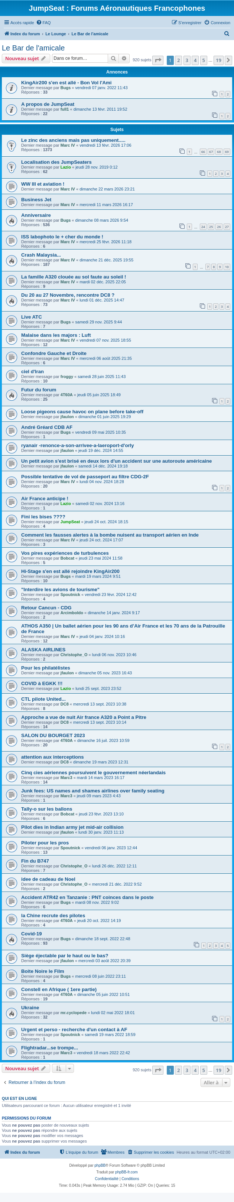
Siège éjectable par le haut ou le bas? (64, 955)
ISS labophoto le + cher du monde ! (62, 237)
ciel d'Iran (32, 371)
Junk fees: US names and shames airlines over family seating (93, 791)
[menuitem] (43, 22)
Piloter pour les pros (45, 843)
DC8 (65, 704)
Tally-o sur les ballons (46, 809)
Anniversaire (36, 215)
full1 (65, 109)
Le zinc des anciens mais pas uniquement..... (73, 140)
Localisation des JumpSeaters (56, 162)
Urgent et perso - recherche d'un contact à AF (74, 1029)
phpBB (99, 1165)
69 (227, 151)
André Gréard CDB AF (46, 427)
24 (203, 226)
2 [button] (178, 60)
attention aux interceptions (52, 757)
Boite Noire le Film (42, 971)
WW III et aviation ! (43, 184)
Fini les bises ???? (43, 516)
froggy (67, 376)
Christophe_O (74, 654)
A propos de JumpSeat (47, 104)
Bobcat (67, 558)
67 (211, 151)
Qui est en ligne (19, 1098)
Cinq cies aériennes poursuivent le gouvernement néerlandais (93, 772)
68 (219, 151)
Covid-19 (31, 933)
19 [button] (218, 60)
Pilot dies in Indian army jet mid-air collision (72, 827)
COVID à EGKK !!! (41, 683)
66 (203, 151)
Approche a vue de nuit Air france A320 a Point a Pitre (83, 717)
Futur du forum (38, 389)
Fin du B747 (35, 861)
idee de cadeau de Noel (48, 879)
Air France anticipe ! (44, 498)
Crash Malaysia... (41, 255)
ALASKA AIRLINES (43, 649)
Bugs (66, 87)
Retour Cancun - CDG (46, 607)
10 (227, 266)
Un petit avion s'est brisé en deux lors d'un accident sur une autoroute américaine (116, 461)
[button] (157, 60)
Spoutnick (70, 594)
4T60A (67, 394)
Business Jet (36, 199)
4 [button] (195, 60)
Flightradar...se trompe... (49, 1047)
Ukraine (30, 1007)
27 (227, 226)
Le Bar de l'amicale (33, 48)
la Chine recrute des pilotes (53, 915)
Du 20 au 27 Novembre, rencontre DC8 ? (67, 295)
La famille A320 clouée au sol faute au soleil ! (73, 277)
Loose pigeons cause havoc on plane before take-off (82, 411)
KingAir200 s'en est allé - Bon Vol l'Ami (66, 82)
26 (219, 226)
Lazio (66, 167)
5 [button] (203, 60)
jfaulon (67, 416)
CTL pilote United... (43, 699)
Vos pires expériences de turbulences (65, 553)
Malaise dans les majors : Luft (56, 335)
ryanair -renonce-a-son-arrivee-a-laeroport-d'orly (77, 445)
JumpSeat (70, 521)
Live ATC (31, 317)
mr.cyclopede (74, 1012)
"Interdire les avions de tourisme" (60, 589)
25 (211, 226)
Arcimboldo (72, 612)
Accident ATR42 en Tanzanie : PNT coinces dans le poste (87, 897)
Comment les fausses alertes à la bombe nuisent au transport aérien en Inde (110, 535)
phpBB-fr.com (126, 1172)
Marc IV (68, 145)
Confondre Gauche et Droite (54, 353)
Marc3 (66, 777)
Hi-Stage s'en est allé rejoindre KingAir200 (70, 571)
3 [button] (187, 60)
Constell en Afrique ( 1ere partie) (59, 989)
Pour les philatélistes (45, 668)
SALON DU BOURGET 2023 (53, 735)
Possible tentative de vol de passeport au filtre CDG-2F (85, 476)
